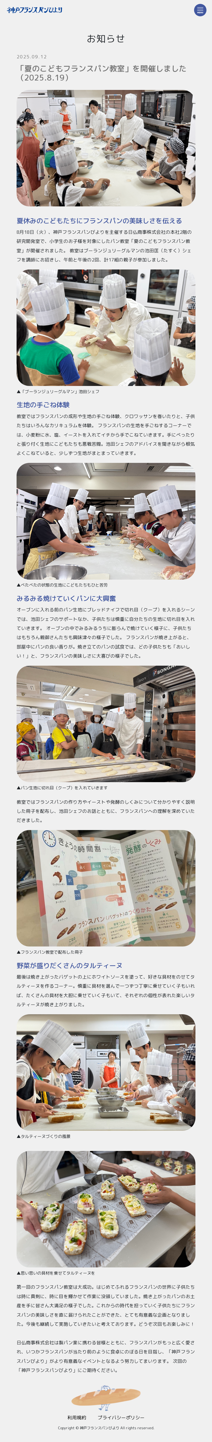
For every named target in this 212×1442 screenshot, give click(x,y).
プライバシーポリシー (121, 1417)
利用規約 (76, 1417)
